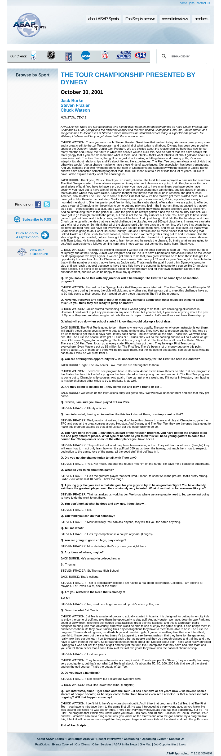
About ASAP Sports (50, 738)
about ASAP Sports (103, 19)
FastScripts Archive (80, 738)
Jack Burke (72, 100)
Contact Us (176, 738)
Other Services (102, 744)
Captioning (131, 738)
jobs (192, 2)
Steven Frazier (75, 105)
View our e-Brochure (38, 252)
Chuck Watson (75, 110)
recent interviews (175, 19)
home (183, 2)
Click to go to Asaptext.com (27, 235)
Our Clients (82, 744)
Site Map (145, 744)
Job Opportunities (165, 744)
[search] (181, 56)
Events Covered (62, 744)
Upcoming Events (154, 738)
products (201, 19)
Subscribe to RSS (36, 219)
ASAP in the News (126, 744)
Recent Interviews (108, 738)
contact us (203, 2)
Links (182, 744)
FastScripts (42, 744)
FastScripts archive (140, 19)
